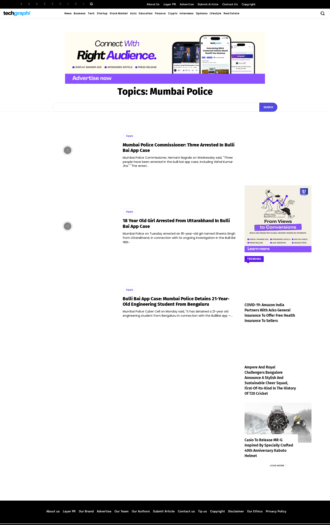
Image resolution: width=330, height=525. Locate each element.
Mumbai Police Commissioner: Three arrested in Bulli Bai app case (178, 147)
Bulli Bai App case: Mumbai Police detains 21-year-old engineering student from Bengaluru (176, 301)
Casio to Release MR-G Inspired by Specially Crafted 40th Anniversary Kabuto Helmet (269, 440)
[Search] (268, 107)
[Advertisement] (278, 142)
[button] (322, 13)
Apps (129, 135)
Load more (278, 455)
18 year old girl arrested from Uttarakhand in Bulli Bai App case (176, 223)
